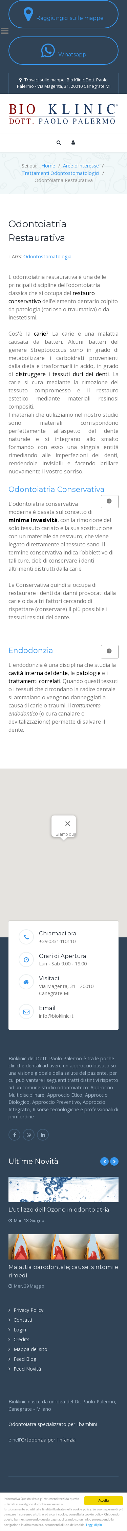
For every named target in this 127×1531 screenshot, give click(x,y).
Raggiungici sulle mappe (64, 14)
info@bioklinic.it (56, 1016)
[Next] (114, 1161)
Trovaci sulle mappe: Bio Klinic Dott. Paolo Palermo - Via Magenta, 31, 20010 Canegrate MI (63, 83)
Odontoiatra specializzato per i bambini (52, 1424)
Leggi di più (94, 1525)
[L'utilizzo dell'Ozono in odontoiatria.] (63, 1189)
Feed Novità (27, 1369)
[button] (63, 846)
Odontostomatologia (47, 256)
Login (20, 1329)
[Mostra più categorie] (110, 502)
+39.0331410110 (57, 941)
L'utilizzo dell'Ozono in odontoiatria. (59, 1209)
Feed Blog (25, 1359)
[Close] (68, 823)
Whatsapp (63, 51)
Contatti (23, 1320)
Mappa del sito (30, 1349)
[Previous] (104, 1161)
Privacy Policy (28, 1310)
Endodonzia (30, 650)
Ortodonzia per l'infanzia (48, 1439)
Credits (21, 1339)
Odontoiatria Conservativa (56, 489)
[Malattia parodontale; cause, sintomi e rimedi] (63, 1247)
